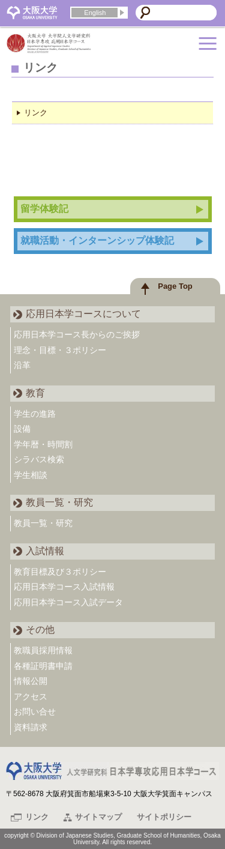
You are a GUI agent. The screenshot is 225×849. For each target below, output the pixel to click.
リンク (35, 112)
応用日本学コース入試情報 (64, 586)
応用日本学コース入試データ (68, 602)
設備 (22, 429)
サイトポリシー (164, 816)
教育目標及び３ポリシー (60, 571)
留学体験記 (44, 209)
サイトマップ (98, 816)
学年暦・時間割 (43, 444)
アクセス (30, 696)
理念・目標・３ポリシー (60, 350)
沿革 (22, 365)
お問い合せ (35, 711)
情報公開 (30, 681)
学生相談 (30, 475)
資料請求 (30, 727)
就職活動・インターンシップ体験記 (97, 240)
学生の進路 (35, 413)
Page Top (175, 286)
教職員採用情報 (43, 650)
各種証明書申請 (43, 666)
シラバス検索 (39, 459)
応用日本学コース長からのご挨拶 (77, 334)
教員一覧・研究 (43, 523)
